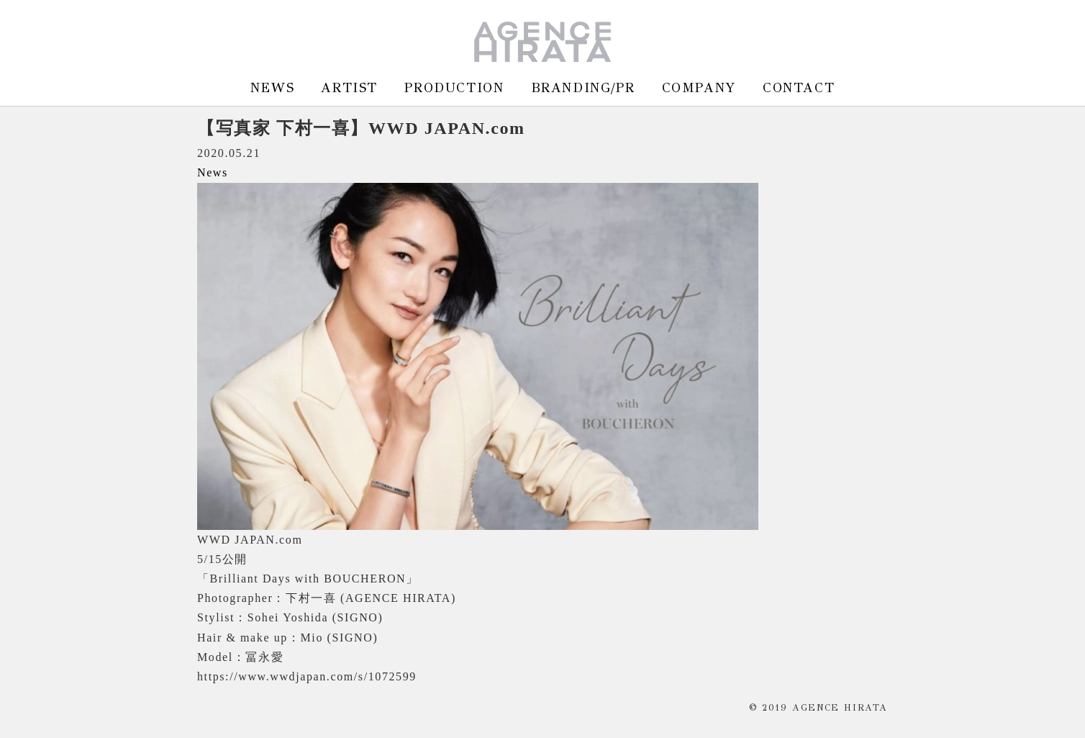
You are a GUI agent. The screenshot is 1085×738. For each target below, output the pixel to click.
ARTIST (349, 87)
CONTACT (799, 87)
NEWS (272, 87)
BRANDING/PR (583, 87)
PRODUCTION (454, 87)
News (212, 172)
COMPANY (699, 87)
